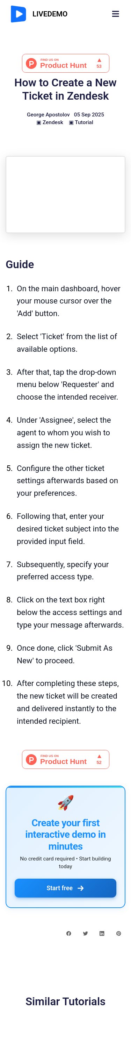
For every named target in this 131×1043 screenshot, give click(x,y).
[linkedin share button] (102, 933)
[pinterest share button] (118, 933)
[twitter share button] (85, 933)
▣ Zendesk (49, 122)
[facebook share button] (68, 933)
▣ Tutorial (81, 122)
